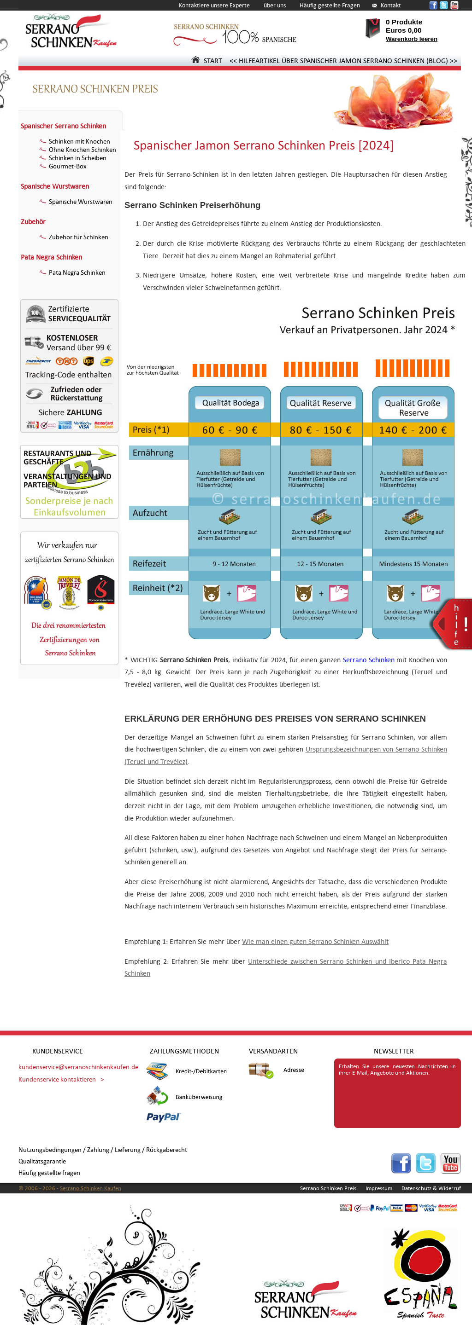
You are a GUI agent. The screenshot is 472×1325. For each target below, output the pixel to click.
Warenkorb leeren (411, 38)
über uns (275, 5)
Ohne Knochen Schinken (77, 149)
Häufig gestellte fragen (49, 1172)
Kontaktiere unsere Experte (214, 5)
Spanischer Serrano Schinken (63, 126)
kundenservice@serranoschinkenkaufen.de (78, 1067)
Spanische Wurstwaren (55, 186)
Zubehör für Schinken (73, 237)
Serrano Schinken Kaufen (90, 1188)
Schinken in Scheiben (72, 158)
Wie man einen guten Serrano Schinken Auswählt (315, 941)
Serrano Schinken (369, 660)
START (206, 60)
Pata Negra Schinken (51, 257)
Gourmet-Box (63, 166)
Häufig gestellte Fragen (330, 5)
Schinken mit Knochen (74, 141)
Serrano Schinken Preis (328, 1188)
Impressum (379, 1188)
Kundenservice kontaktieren (57, 1079)
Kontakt (391, 5)
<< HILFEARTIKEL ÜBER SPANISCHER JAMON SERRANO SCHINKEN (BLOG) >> (343, 60)
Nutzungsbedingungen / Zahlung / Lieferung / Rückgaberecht (102, 1149)
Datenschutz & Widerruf (431, 1188)
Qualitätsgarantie (42, 1161)
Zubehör (33, 222)
